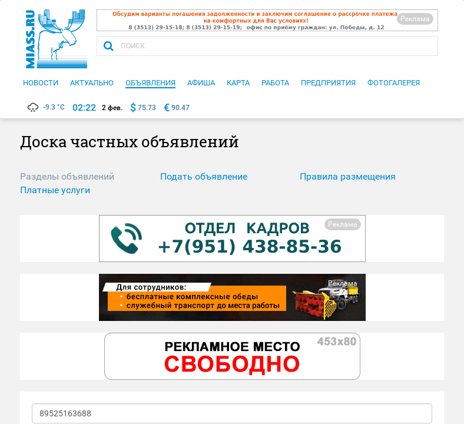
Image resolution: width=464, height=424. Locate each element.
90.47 (180, 108)
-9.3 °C (45, 107)
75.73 (147, 108)
